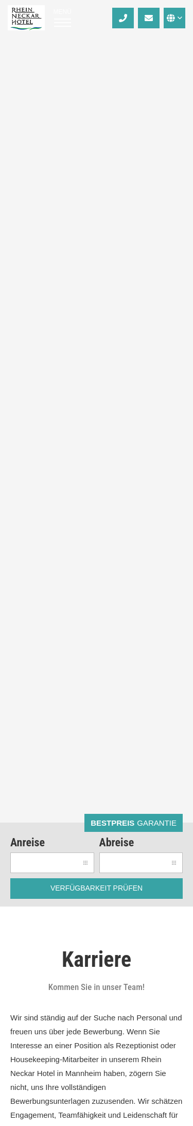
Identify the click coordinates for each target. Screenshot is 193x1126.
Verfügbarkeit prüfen (96, 888)
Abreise (116, 842)
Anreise (27, 842)
